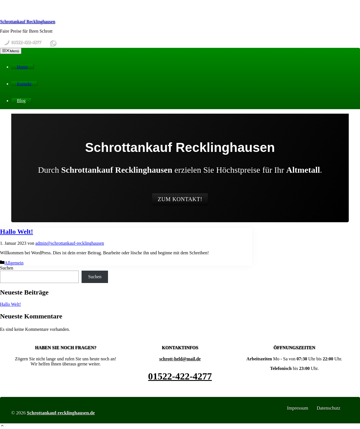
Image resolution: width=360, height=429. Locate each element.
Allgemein (14, 262)
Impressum (297, 408)
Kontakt (24, 83)
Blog (21, 100)
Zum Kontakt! (180, 199)
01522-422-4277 (180, 376)
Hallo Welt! (16, 231)
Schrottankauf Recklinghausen (27, 21)
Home (22, 66)
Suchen (6, 268)
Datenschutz (328, 408)
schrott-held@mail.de (180, 358)
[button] (2, 426)
